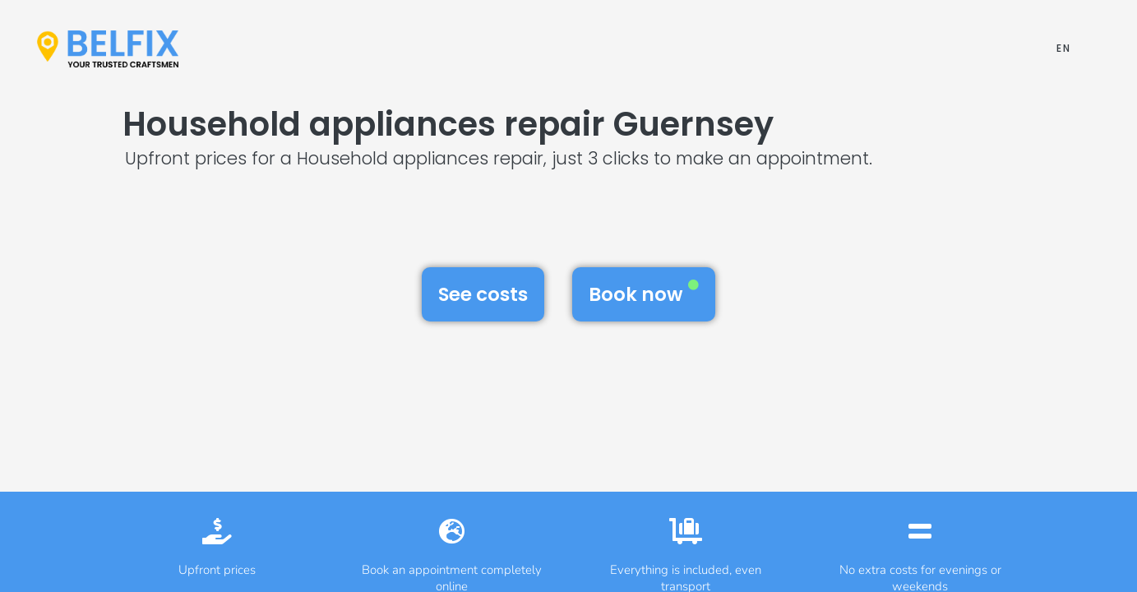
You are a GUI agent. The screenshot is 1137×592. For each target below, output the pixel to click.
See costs (483, 294)
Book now (644, 294)
